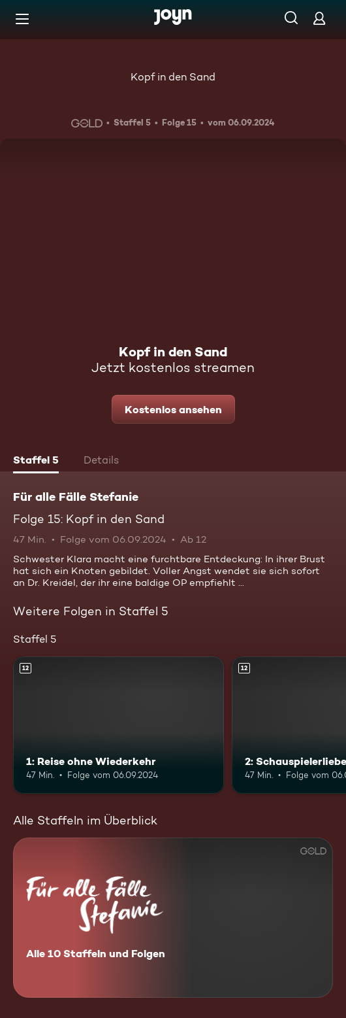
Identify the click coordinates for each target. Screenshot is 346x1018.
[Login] (319, 18)
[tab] (35, 461)
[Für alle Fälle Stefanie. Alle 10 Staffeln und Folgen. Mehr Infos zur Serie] (173, 918)
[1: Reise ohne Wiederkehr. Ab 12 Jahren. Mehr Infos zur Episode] (118, 725)
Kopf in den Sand (173, 77)
